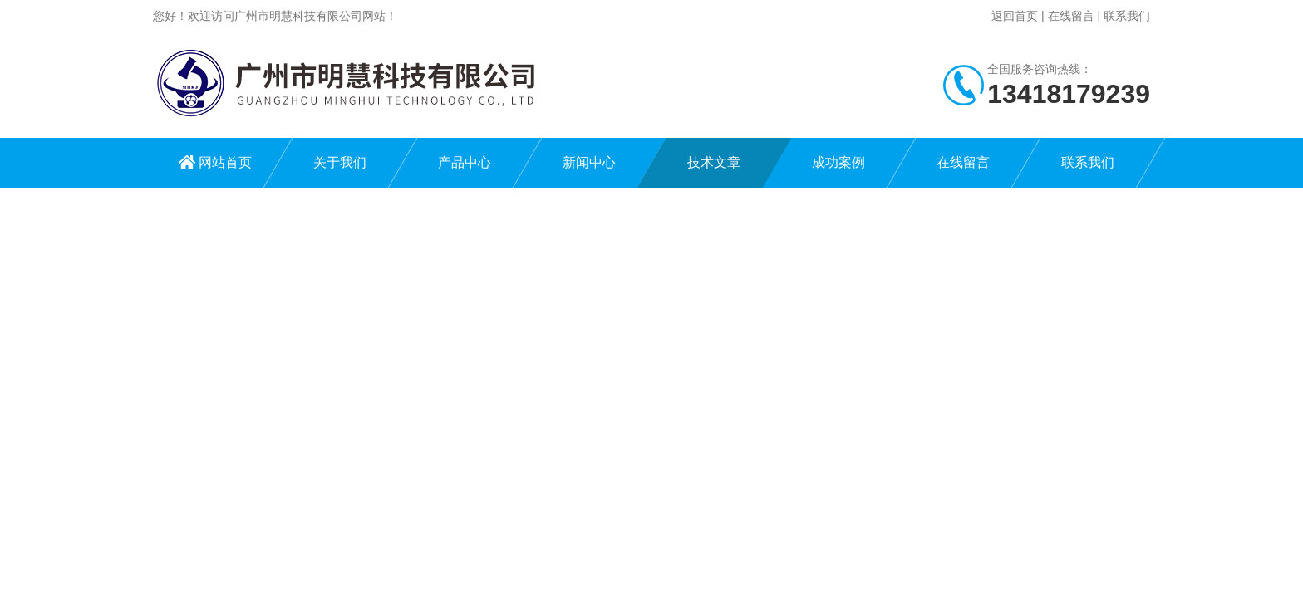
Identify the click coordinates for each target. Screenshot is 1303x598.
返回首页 (1014, 15)
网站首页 (225, 162)
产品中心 (464, 162)
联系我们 (1127, 15)
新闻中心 (589, 162)
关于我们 (339, 162)
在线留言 (1071, 15)
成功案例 (838, 162)
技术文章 (713, 162)
